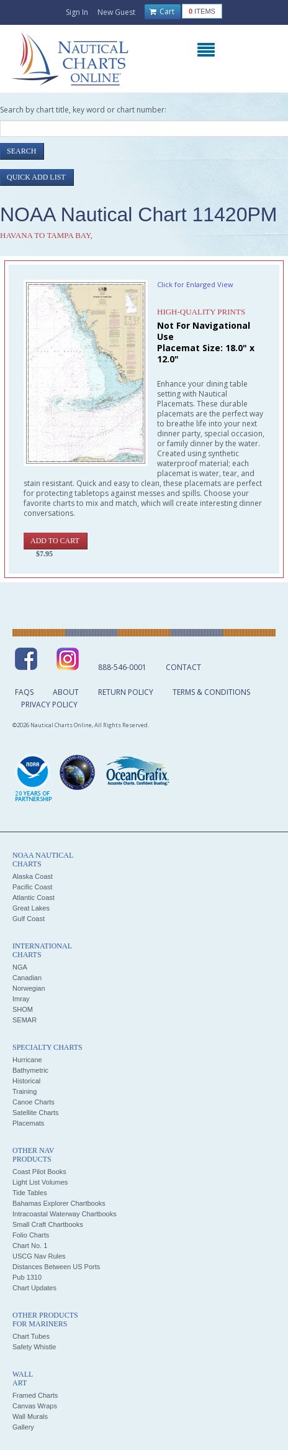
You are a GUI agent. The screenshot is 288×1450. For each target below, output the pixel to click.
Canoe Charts (33, 1102)
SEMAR (24, 1020)
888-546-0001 (122, 667)
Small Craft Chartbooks (47, 1224)
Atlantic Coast (33, 897)
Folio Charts (30, 1235)
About (66, 692)
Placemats (28, 1123)
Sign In (77, 12)
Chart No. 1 (29, 1245)
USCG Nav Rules (39, 1256)
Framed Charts (35, 1395)
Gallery (23, 1427)
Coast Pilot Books (39, 1171)
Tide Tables (29, 1192)
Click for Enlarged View (195, 284)
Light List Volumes (40, 1182)
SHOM (22, 1009)
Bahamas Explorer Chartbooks (59, 1203)
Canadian (27, 977)
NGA (19, 967)
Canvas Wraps (34, 1406)
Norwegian (28, 988)
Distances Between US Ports (56, 1266)
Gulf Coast (28, 918)
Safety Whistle (34, 1347)
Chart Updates (34, 1288)
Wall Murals (30, 1416)
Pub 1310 (27, 1277)
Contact (183, 667)
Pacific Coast (32, 887)
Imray (21, 999)
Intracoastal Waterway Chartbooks (64, 1214)
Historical (26, 1081)
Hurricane (27, 1059)
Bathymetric (30, 1070)
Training (24, 1091)
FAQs (24, 692)
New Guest (116, 12)
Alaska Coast (32, 876)
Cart (162, 12)
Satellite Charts (35, 1112)
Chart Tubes (31, 1336)
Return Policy (125, 692)
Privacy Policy (49, 704)
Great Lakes (31, 908)
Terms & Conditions (211, 692)
